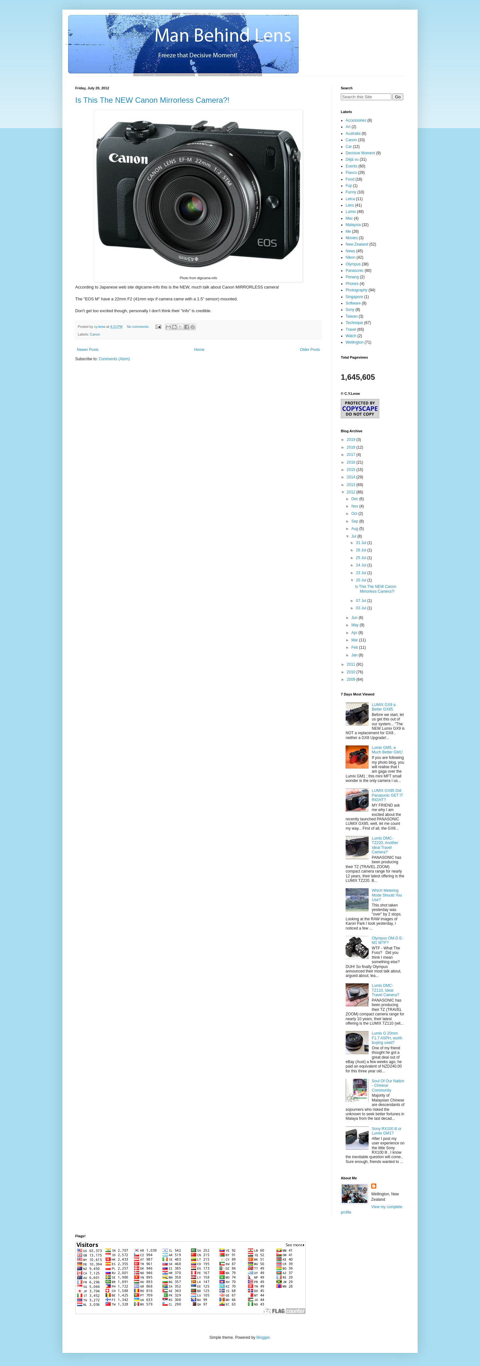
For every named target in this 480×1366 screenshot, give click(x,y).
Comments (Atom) (114, 359)
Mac (349, 218)
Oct (354, 513)
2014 (351, 477)
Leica (350, 199)
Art (348, 127)
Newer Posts (88, 349)
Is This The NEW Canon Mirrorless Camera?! (152, 100)
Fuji (349, 185)
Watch (351, 336)
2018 (351, 447)
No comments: (138, 327)
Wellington (355, 342)
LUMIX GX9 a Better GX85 (384, 707)
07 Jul (361, 600)
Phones (352, 283)
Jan (355, 655)
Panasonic (355, 270)
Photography (356, 290)
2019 (351, 439)
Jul (354, 536)
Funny (351, 192)
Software (353, 303)
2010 (351, 672)
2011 (351, 664)
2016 (351, 462)
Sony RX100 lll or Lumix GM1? (387, 1130)
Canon (95, 334)
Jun (355, 617)
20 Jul (361, 580)
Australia (353, 133)
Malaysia (353, 225)
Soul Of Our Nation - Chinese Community (388, 1086)
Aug (355, 528)
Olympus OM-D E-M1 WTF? (387, 940)
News (350, 251)
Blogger (262, 1337)
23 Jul (361, 573)
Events (351, 166)
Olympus (353, 264)
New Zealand (357, 244)
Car (349, 146)
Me (348, 231)
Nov (355, 506)
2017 (351, 454)
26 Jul (361, 550)
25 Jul (361, 558)
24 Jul (361, 565)
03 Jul (361, 608)
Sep (355, 521)
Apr (354, 632)
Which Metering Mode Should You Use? (387, 895)
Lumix (351, 211)
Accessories (356, 120)
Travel (351, 329)
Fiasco (351, 172)
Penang (352, 277)
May (355, 625)
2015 (351, 470)
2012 (351, 492)
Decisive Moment (360, 153)
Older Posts (310, 349)
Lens (350, 205)
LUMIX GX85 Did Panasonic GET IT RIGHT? (387, 795)
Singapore (354, 297)
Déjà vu (352, 159)
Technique (354, 323)
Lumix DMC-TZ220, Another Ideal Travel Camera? (385, 845)
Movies (352, 238)
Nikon (351, 257)
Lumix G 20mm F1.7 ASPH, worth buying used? (387, 1038)
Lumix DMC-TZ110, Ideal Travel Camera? (385, 990)
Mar (355, 640)
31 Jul (361, 543)
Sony (350, 309)
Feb (355, 647)
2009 (351, 679)
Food (350, 179)
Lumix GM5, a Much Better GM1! (387, 749)
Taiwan (351, 316)
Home (199, 349)
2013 (351, 485)
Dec (355, 499)
